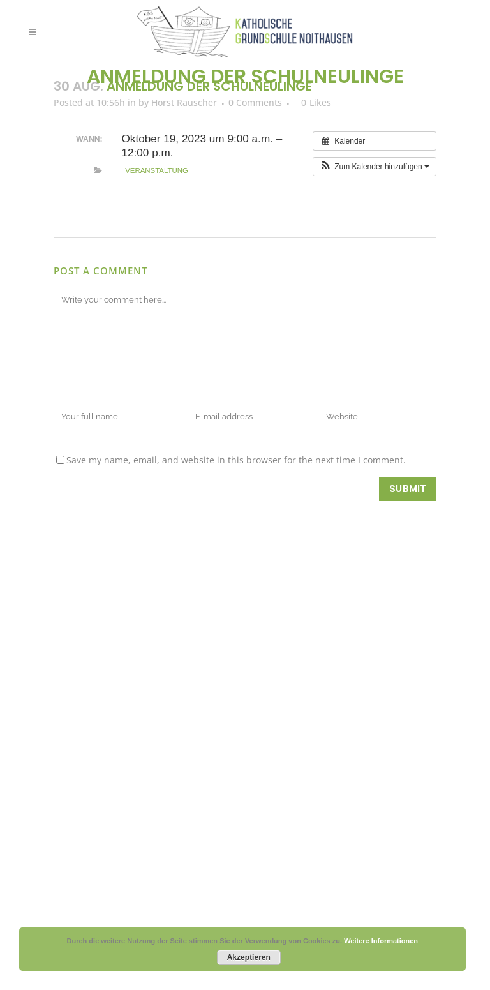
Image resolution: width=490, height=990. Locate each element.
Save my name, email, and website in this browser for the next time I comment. (236, 460)
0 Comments (255, 102)
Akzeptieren (249, 957)
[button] (374, 167)
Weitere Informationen (381, 941)
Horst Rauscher (184, 102)
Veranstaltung (156, 170)
